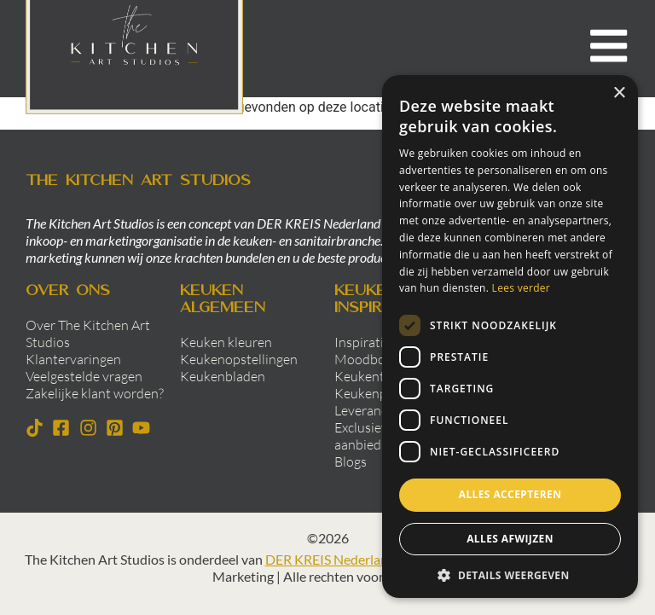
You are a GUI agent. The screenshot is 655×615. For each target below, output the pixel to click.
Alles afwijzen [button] (510, 538)
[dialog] (510, 336)
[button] (510, 574)
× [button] (618, 93)
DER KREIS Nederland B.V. (342, 559)
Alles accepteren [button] (510, 494)
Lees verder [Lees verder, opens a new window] (521, 288)
